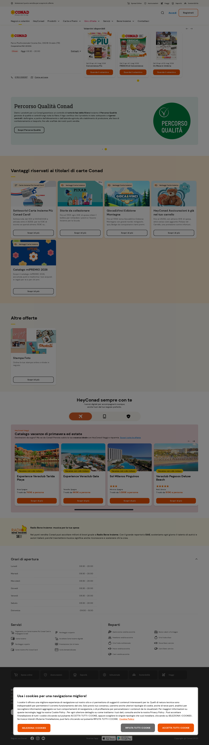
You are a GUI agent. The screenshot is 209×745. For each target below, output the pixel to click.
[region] (105, 711)
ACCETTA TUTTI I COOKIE (175, 727)
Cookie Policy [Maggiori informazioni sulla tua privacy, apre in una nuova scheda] (126, 719)
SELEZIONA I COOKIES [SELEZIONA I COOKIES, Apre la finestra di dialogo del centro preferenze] (34, 727)
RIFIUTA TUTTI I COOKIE (137, 727)
